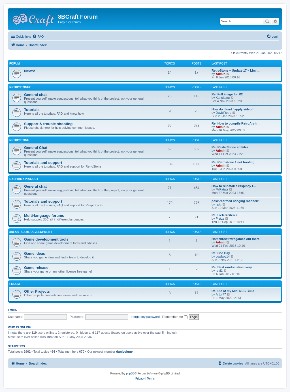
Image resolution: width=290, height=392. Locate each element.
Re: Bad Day (221, 253)
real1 (219, 270)
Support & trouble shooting (48, 124)
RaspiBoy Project (23, 179)
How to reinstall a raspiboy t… (234, 186)
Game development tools (46, 239)
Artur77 (221, 294)
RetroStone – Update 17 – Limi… (236, 70)
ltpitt (218, 204)
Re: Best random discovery (232, 267)
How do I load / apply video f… (234, 109)
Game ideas (34, 253)
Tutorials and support (43, 162)
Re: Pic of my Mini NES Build (233, 291)
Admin (220, 74)
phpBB (130, 373)
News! (29, 71)
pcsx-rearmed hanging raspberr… (237, 201)
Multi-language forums (44, 215)
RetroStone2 (20, 87)
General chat (35, 95)
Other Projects (37, 291)
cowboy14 (223, 256)
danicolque (124, 351)
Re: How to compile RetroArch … (236, 123)
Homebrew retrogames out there (235, 239)
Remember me (174, 316)
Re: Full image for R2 (227, 94)
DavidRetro (223, 112)
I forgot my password (145, 316)
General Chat (35, 147)
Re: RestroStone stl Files (230, 147)
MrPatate (222, 189)
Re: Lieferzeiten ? (225, 215)
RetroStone (19, 140)
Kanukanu (223, 97)
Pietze (220, 218)
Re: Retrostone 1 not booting (233, 162)
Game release (36, 267)
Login (12, 310)
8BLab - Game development (30, 232)
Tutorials (32, 110)
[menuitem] (38, 36)
